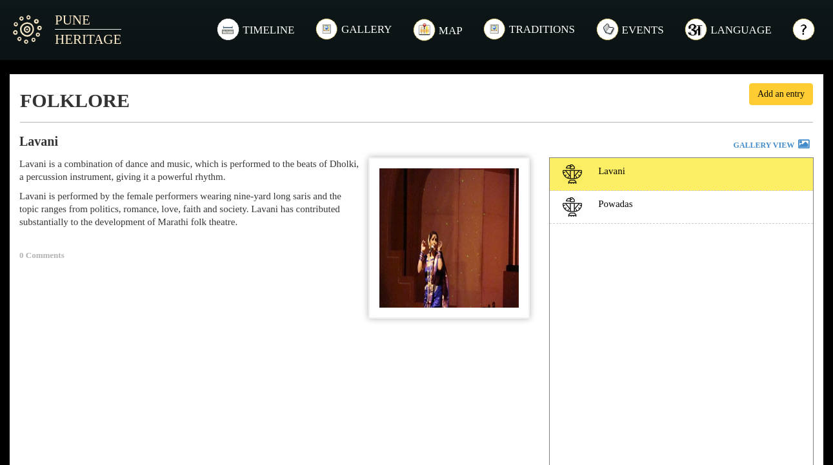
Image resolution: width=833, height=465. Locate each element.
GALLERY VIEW (772, 146)
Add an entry (781, 94)
